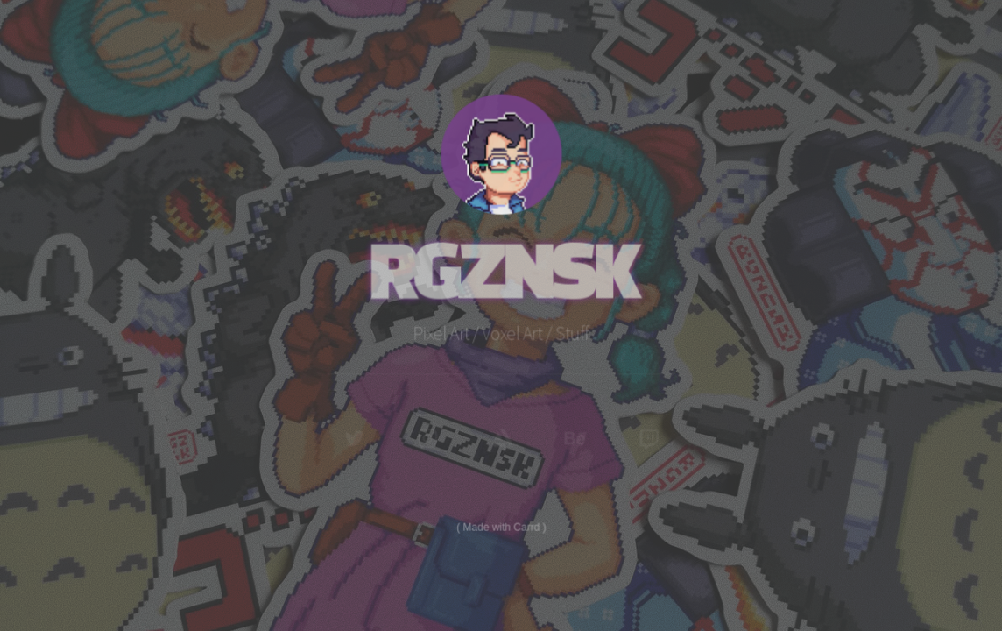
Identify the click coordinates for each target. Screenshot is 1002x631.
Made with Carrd (501, 525)
